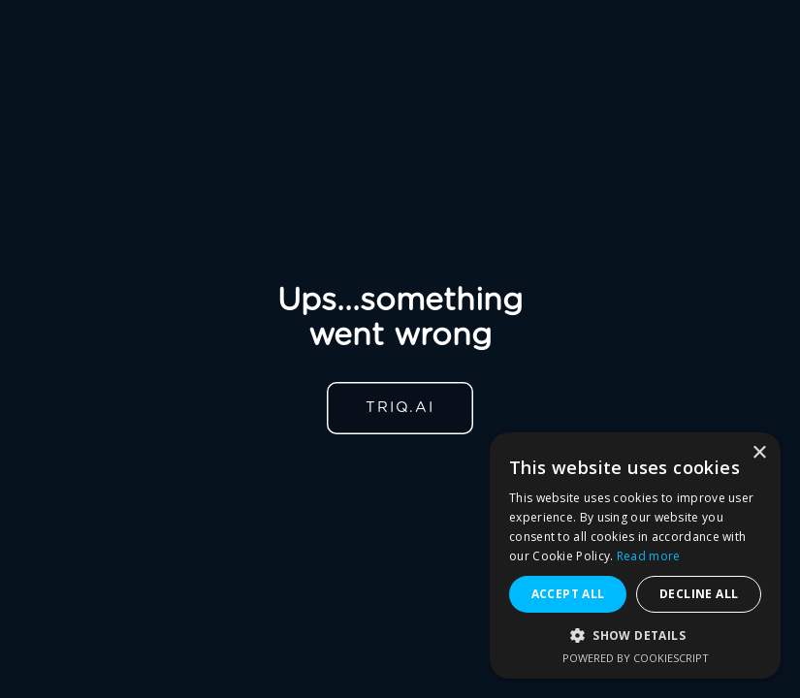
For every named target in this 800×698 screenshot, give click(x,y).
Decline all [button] (698, 594)
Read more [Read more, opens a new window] (649, 556)
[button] (635, 635)
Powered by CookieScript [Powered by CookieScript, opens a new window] (635, 657)
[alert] (635, 555)
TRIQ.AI (400, 407)
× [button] (759, 453)
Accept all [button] (568, 594)
